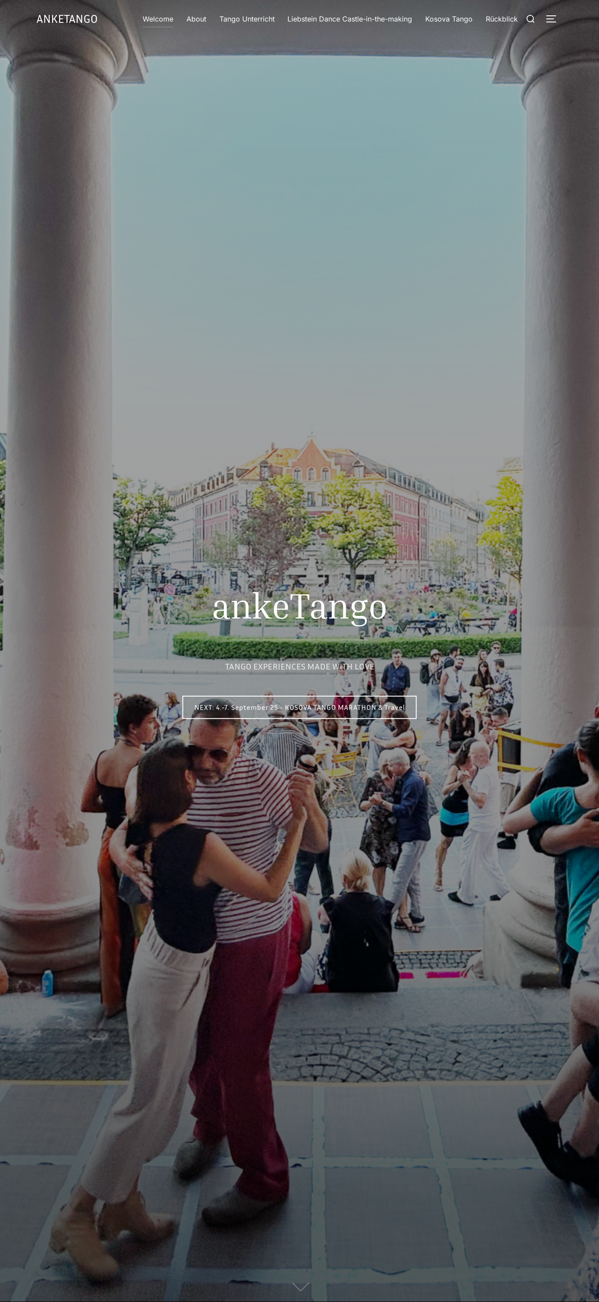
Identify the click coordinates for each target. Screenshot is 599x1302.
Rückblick (502, 18)
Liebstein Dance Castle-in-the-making (349, 18)
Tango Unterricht (247, 18)
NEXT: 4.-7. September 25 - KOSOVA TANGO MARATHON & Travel (299, 707)
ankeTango (67, 18)
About (196, 18)
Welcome (158, 18)
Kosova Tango (449, 18)
